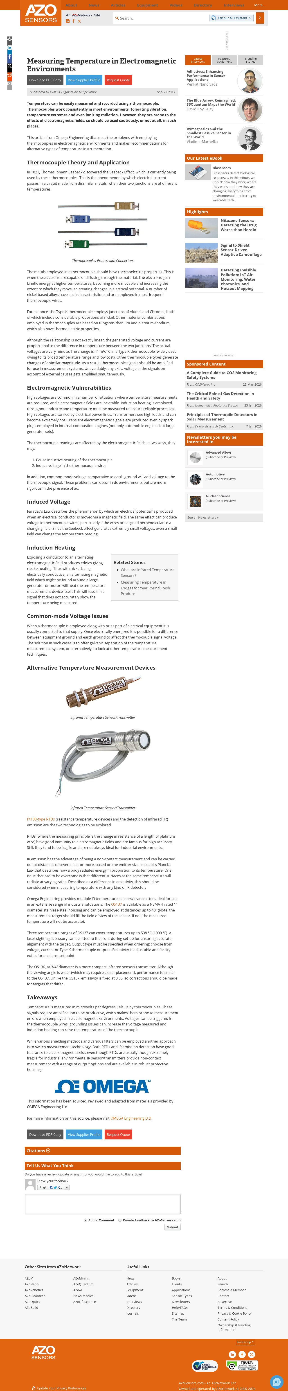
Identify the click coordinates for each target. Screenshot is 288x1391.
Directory (133, 1307)
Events (177, 1284)
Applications (181, 1290)
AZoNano (31, 1284)
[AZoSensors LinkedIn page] (68, 21)
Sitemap (178, 1313)
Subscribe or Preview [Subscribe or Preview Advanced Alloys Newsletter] (221, 451)
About (222, 1278)
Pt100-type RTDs (41, 819)
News (130, 1278)
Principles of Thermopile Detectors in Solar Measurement (223, 411)
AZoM (29, 1278)
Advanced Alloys (219, 446)
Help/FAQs (180, 1307)
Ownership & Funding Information (234, 1327)
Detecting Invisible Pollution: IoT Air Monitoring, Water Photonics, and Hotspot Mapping (240, 278)
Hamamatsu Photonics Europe (216, 400)
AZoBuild (31, 1307)
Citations (38, 1150)
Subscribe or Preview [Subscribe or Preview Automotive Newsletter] (221, 473)
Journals (132, 1313)
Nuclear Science (218, 490)
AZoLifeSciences (85, 1302)
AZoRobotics (34, 1290)
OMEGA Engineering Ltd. (131, 1118)
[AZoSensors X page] (79, 21)
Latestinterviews (198, 60)
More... (255, 5)
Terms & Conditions (232, 1307)
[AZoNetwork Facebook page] (73, 21)
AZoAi (77, 1290)
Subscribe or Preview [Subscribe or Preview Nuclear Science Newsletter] (221, 495)
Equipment (134, 1290)
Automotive (215, 468)
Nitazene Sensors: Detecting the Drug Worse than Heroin (237, 224)
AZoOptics (32, 1302)
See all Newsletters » (203, 511)
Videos (131, 1296)
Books (176, 1278)
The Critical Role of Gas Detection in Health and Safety (224, 391)
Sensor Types (182, 1296)
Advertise (225, 1302)
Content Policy (228, 1319)
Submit (172, 1227)
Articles (132, 1284)
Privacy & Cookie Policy (235, 1313)
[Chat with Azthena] (277, 1382)
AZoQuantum (83, 1284)
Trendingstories (251, 60)
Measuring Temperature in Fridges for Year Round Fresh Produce (145, 588)
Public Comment (101, 1220)
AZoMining (81, 1278)
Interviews (134, 1302)
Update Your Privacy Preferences (59, 1385)
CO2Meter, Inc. (205, 381)
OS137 (116, 904)
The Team (179, 1319)
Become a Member (232, 1290)
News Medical (83, 1296)
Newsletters (181, 1302)
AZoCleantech (35, 1296)
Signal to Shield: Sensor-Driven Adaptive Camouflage (241, 249)
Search (223, 1284)
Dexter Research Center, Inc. (214, 420)
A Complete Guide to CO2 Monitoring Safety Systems (224, 372)
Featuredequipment (224, 60)
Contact (223, 1296)
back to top (245, 1342)
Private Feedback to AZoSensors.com (152, 1220)
